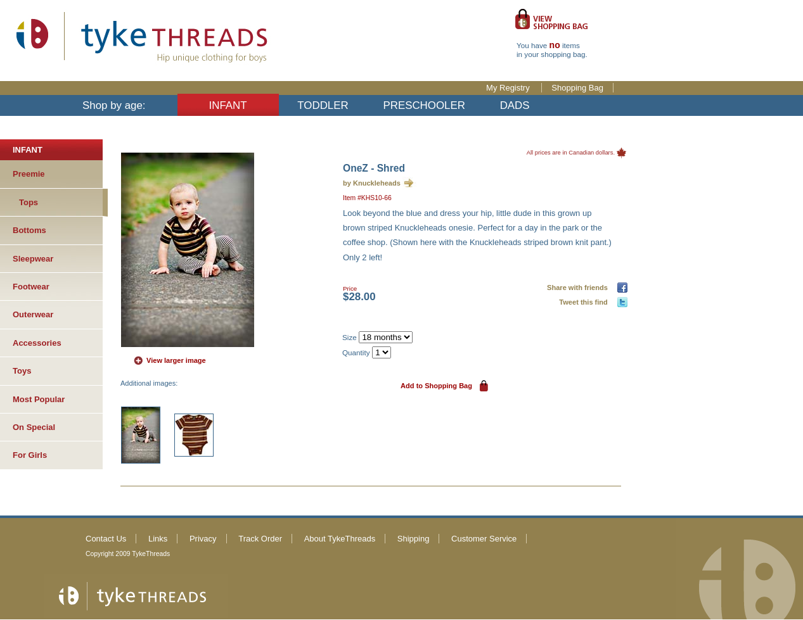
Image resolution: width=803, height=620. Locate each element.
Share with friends (579, 287)
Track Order (260, 538)
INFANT (228, 105)
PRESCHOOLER (424, 105)
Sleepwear (33, 258)
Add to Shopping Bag (436, 385)
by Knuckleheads (372, 183)
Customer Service (484, 538)
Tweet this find (585, 302)
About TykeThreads (340, 538)
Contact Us (106, 538)
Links (157, 538)
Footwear (31, 286)
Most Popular (39, 399)
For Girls (30, 455)
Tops (28, 202)
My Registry (509, 87)
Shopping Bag (577, 87)
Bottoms (29, 230)
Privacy (203, 538)
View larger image (176, 360)
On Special (34, 427)
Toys (22, 371)
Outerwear (33, 314)
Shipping (413, 538)
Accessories (37, 343)
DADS (515, 105)
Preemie (29, 174)
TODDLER (322, 105)
